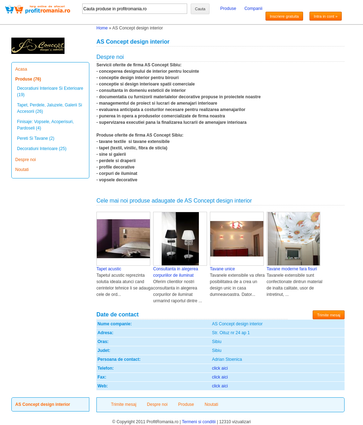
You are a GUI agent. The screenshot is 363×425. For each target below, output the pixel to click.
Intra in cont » (325, 16)
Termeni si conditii (199, 421)
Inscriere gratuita (284, 16)
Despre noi (25, 159)
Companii (253, 8)
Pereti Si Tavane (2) (35, 138)
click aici (220, 368)
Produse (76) (28, 79)
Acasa (21, 69)
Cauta (200, 9)
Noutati (22, 169)
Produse (228, 8)
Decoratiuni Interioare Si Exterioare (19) (50, 91)
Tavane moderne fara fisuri (292, 268)
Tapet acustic (108, 268)
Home (102, 28)
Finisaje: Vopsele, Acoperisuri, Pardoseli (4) (45, 125)
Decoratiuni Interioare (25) (41, 148)
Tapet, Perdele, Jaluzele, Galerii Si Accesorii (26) (49, 108)
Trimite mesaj (328, 315)
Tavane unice (222, 268)
